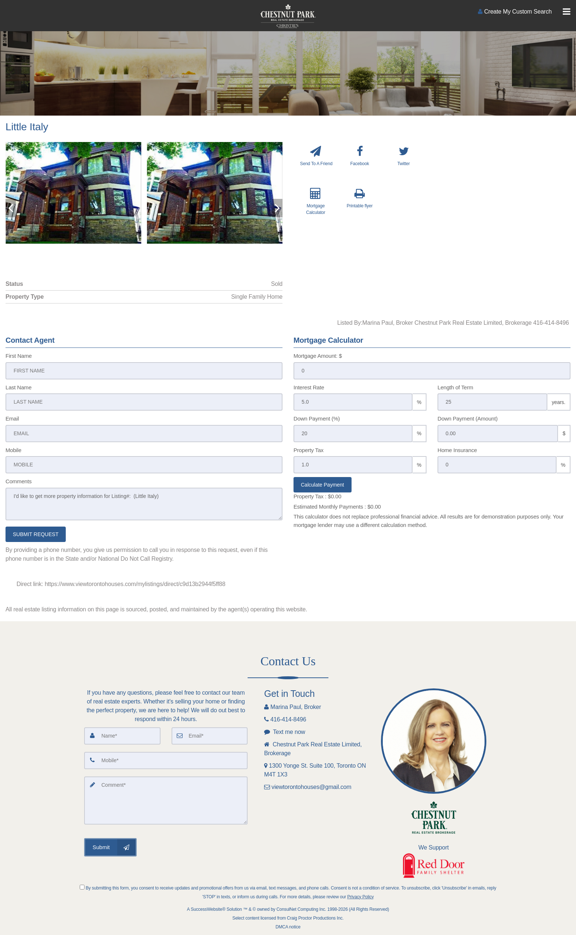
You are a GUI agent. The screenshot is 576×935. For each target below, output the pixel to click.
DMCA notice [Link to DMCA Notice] (288, 926)
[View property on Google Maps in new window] (503, 197)
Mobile (13, 450)
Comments (19, 481)
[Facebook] (360, 164)
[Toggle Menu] (566, 12)
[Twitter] (403, 164)
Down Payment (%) (317, 418)
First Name (19, 356)
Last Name (19, 387)
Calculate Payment (322, 485)
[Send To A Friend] (316, 164)
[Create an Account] (515, 11)
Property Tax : (317, 496)
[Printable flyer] (360, 208)
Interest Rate (309, 387)
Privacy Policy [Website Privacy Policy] (360, 896)
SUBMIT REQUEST (35, 534)
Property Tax (309, 450)
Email (12, 418)
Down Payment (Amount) (468, 418)
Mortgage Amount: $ (318, 356)
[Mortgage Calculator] (316, 208)
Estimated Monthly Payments (337, 506)
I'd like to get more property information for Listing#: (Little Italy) (144, 504)
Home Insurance (457, 450)
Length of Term (455, 387)
